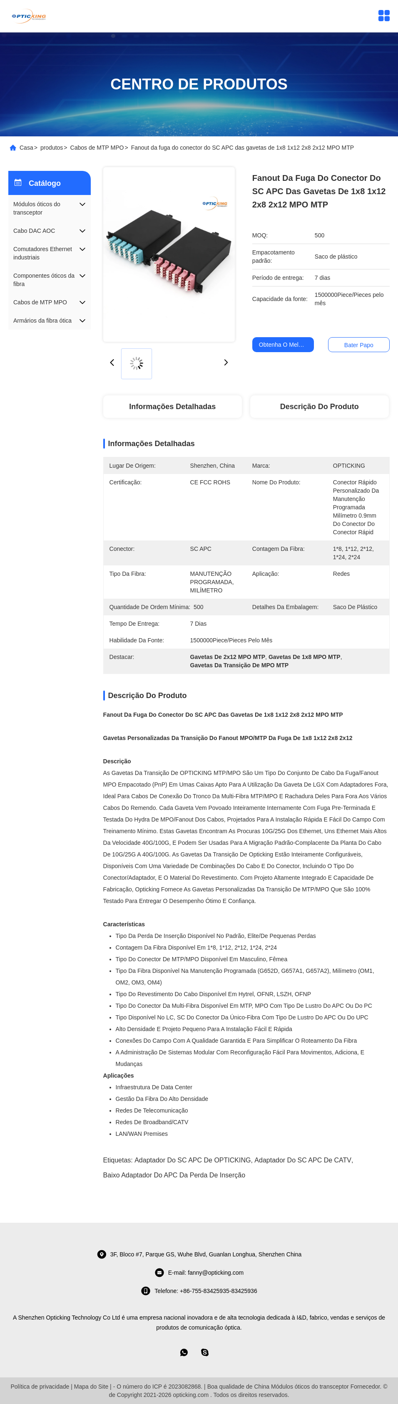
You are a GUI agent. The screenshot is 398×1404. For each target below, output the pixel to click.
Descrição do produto (319, 406)
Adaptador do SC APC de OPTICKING (192, 1160)
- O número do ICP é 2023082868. (158, 1386)
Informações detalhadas (172, 406)
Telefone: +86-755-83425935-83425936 (199, 1291)
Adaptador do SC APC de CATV (302, 1160)
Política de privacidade (39, 1386)
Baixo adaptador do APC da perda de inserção (174, 1175)
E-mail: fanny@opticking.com (199, 1273)
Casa (26, 147)
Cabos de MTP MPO (97, 147)
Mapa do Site (91, 1386)
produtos (51, 147)
